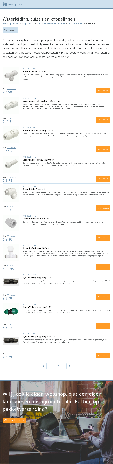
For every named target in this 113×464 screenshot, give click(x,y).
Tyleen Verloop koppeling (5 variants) (40, 336)
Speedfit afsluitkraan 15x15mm (36, 248)
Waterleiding (29, 69)
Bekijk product (103, 90)
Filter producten (10, 30)
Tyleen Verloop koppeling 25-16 (37, 307)
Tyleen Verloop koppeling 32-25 (37, 277)
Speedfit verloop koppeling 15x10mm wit (41, 101)
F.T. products (11, 89)
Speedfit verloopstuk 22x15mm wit (38, 160)
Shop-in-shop (28, 23)
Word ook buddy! (14, 420)
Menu (109, 4)
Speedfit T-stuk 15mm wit (34, 71)
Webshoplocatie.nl (11, 23)
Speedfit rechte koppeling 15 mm (38, 130)
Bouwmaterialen (74, 23)
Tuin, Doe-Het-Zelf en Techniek (51, 23)
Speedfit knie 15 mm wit (34, 189)
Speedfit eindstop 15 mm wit (36, 218)
